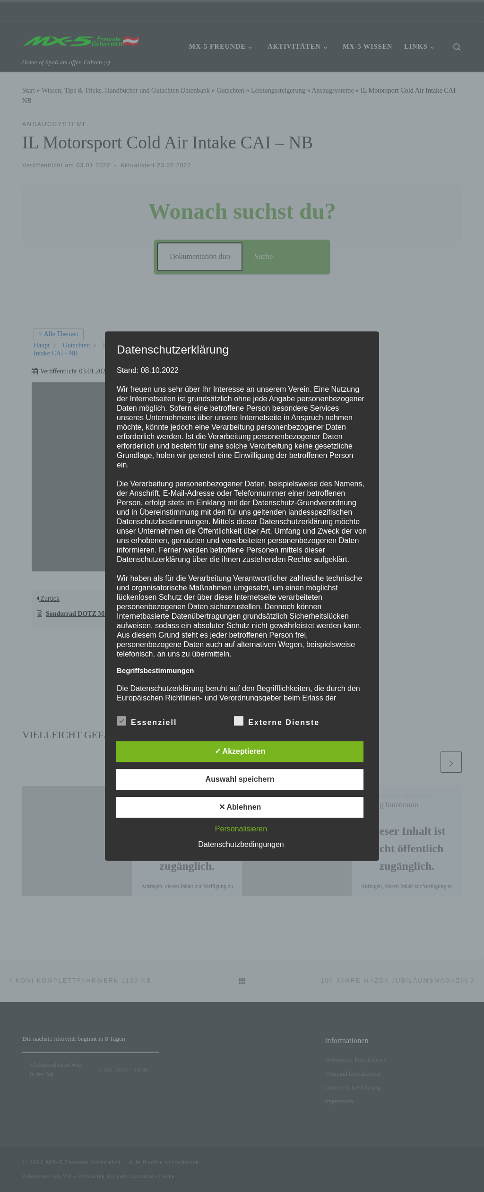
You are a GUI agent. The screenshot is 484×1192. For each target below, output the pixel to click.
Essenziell (147, 720)
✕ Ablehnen (240, 807)
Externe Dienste (277, 720)
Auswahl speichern (240, 779)
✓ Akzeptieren (240, 751)
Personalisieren (241, 829)
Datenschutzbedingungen (241, 844)
